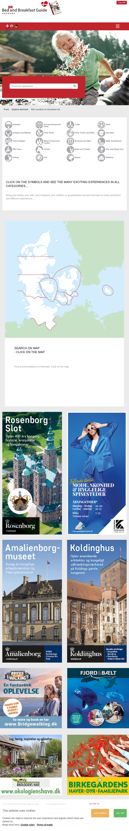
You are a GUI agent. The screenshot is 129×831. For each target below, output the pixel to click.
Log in (121, 2)
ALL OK (120, 813)
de (16, 26)
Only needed (100, 813)
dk (7, 26)
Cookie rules (28, 824)
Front (6, 109)
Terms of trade (45, 824)
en (12, 26)
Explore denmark (20, 109)
